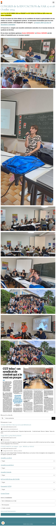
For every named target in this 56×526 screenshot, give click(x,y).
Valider (28, 514)
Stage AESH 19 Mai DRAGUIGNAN (11, 435)
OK (53, 418)
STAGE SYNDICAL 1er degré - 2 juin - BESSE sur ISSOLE (17, 446)
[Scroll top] (53, 523)
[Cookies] (3, 523)
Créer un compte (4, 511)
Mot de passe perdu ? (12, 511)
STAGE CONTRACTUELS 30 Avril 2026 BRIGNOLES (16, 425)
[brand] (2, 2)
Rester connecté (6, 508)
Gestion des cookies (28, 524)
